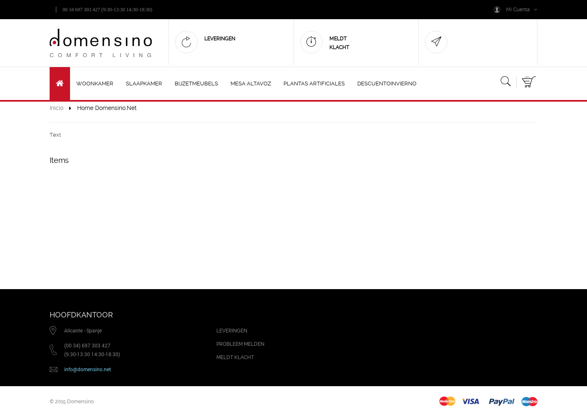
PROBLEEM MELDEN (240, 344)
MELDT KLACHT (235, 357)
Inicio (56, 108)
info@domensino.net (87, 369)
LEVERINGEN (231, 331)
